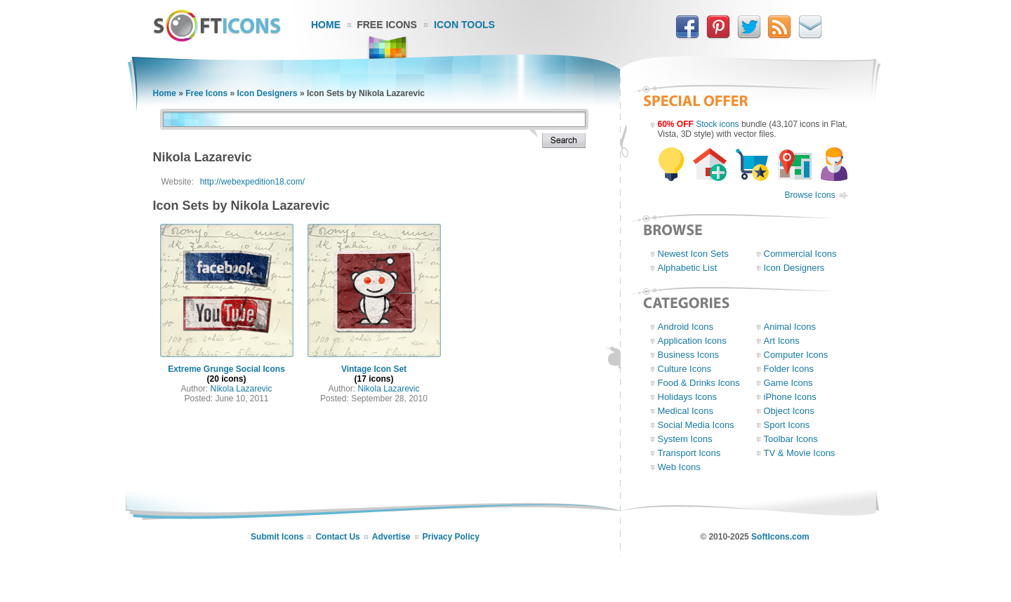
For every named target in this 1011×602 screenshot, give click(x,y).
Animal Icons (790, 326)
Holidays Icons (688, 397)
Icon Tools (464, 24)
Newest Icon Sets (693, 253)
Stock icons (717, 124)
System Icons (685, 439)
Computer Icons (796, 354)
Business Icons (688, 354)
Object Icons (789, 411)
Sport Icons (787, 425)
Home (326, 24)
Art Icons (782, 340)
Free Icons (387, 24)
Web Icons (679, 467)
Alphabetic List (688, 267)
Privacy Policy (451, 537)
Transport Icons (689, 453)
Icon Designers (267, 93)
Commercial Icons (800, 253)
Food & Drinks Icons (699, 382)
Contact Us (337, 537)
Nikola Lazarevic (241, 389)
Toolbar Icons (791, 439)
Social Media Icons (696, 425)
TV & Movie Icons (799, 453)
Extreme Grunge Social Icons (226, 369)
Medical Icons (685, 411)
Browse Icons (809, 195)
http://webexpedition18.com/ (252, 182)
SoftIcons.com (780, 537)
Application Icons (692, 340)
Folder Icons (789, 368)
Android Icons (686, 326)
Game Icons (788, 382)
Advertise (391, 537)
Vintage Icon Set (374, 369)
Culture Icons (685, 368)
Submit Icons (277, 537)
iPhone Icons (790, 397)
